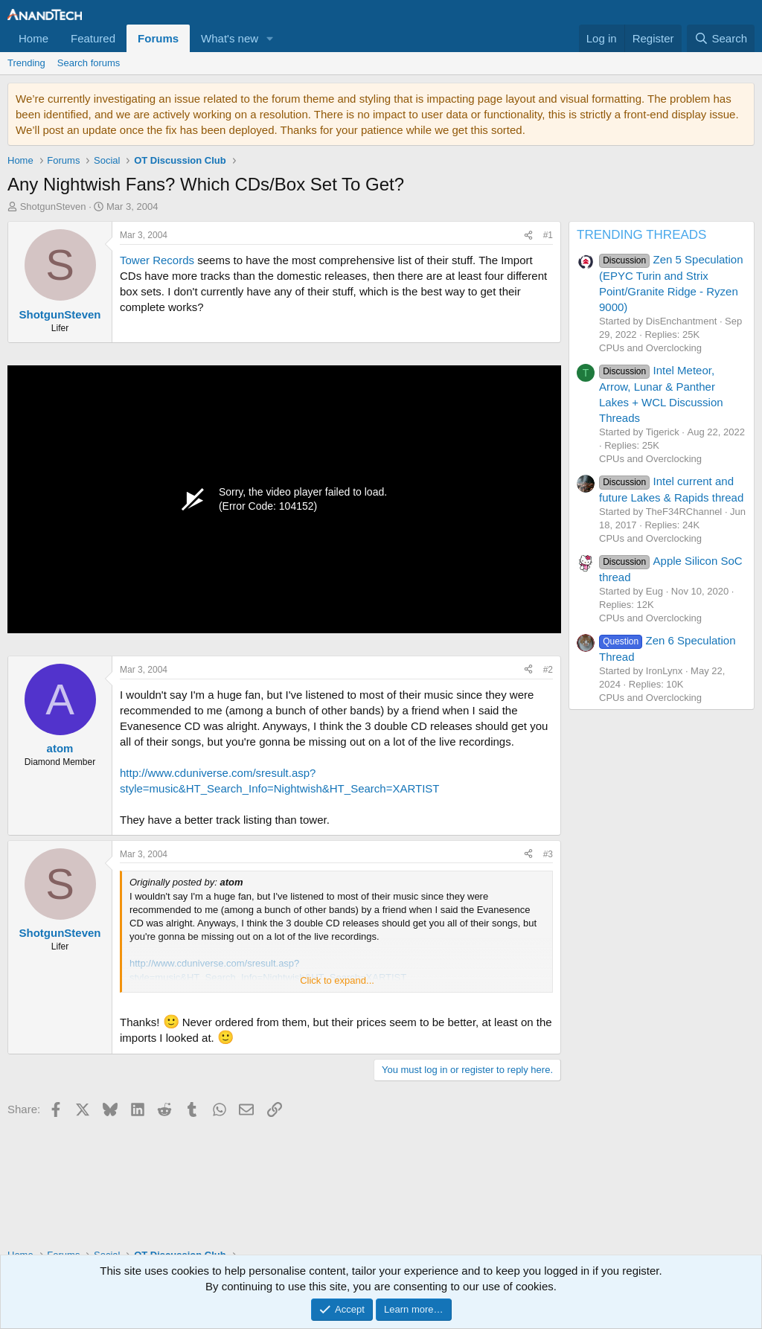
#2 (548, 669)
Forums (158, 38)
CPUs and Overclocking (650, 347)
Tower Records (157, 260)
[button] (270, 38)
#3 (548, 854)
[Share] (528, 235)
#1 (548, 235)
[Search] (721, 38)
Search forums (89, 62)
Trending (26, 62)
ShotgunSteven (53, 206)
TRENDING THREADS (641, 235)
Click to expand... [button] (337, 980)
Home (33, 38)
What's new (229, 38)
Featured (93, 38)
